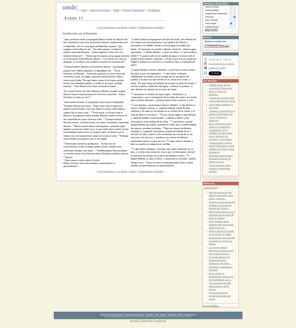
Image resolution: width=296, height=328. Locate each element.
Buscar (163, 314)
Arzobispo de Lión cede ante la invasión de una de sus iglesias (222, 241)
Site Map (149, 314)
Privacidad (172, 314)
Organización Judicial (150, 27)
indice (132, 27)
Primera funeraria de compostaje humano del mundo (220, 296)
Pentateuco (154, 10)
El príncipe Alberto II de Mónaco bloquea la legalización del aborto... (220, 260)
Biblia (116, 10)
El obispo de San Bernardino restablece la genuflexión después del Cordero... (222, 205)
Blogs (180, 314)
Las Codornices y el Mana (112, 27)
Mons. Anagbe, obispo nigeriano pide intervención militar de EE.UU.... (221, 225)
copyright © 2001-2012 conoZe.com (148, 320)
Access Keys (190, 314)
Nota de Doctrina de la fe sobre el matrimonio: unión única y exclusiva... (221, 196)
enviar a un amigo (217, 68)
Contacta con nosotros (134, 314)
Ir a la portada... (211, 305)
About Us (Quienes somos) (111, 314)
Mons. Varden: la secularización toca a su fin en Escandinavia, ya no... (221, 276)
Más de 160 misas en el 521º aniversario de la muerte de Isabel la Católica (222, 215)
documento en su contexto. (222, 64)
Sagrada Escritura (100, 10)
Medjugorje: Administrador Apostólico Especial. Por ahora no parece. (221, 159)
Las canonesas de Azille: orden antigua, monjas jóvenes (220, 286)
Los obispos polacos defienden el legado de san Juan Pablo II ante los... (221, 250)
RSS (157, 314)
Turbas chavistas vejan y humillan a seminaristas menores (220, 168)
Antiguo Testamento (133, 10)
